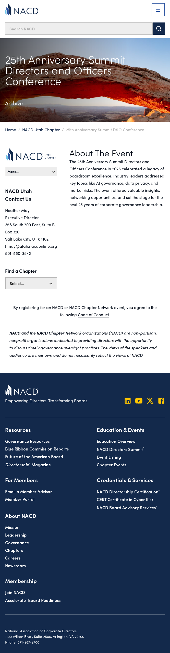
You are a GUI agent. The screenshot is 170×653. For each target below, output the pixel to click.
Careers (12, 558)
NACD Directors (120, 449)
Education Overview (116, 441)
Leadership (16, 535)
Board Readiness (32, 600)
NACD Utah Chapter (41, 129)
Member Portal (19, 499)
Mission (12, 527)
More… (31, 171)
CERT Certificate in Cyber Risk (125, 499)
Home (10, 129)
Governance (17, 542)
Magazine (28, 464)
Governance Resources (27, 441)
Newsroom (15, 565)
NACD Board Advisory (127, 507)
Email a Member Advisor (28, 491)
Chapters (14, 550)
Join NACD (15, 592)
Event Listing (109, 457)
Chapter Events (111, 464)
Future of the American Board (34, 456)
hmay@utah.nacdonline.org (31, 246)
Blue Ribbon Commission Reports (37, 449)
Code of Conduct (93, 314)
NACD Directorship (128, 491)
